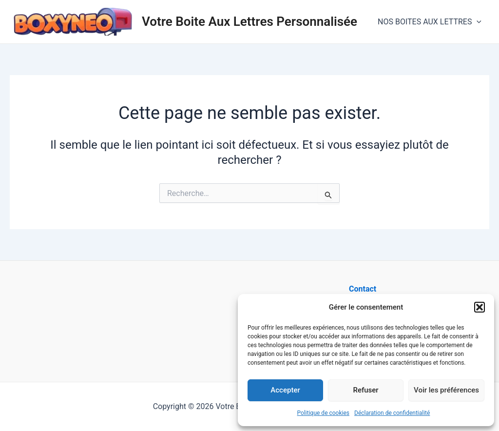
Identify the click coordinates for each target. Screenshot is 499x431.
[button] (479, 307)
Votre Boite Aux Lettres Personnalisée (249, 21)
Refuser (365, 390)
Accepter (285, 390)
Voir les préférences (446, 390)
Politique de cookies (323, 413)
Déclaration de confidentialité (392, 413)
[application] (476, 21)
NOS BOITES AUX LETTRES (429, 21)
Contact (362, 289)
